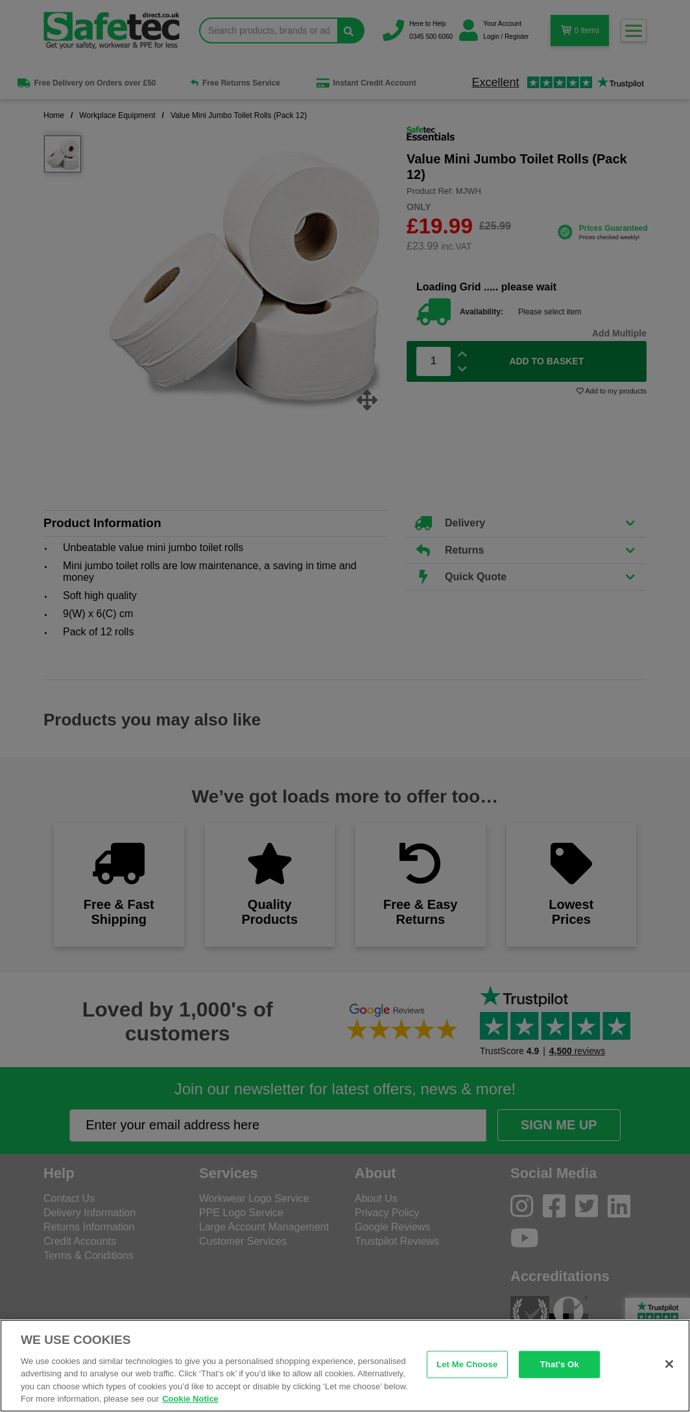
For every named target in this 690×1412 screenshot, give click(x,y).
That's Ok (559, 1364)
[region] (345, 1365)
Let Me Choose (466, 1364)
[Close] (669, 1364)
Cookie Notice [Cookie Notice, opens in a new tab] (190, 1399)
